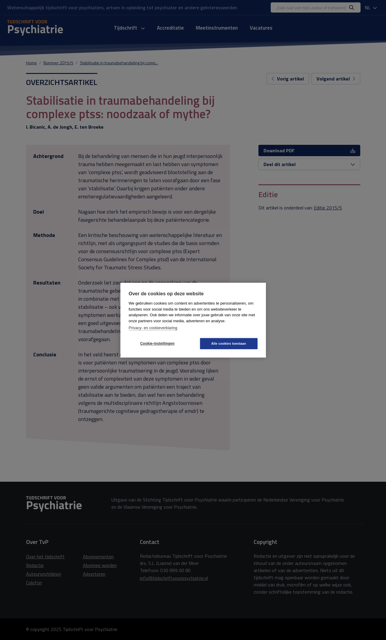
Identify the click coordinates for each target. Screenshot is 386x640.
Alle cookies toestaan (228, 343)
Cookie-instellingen (157, 343)
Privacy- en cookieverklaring (153, 328)
